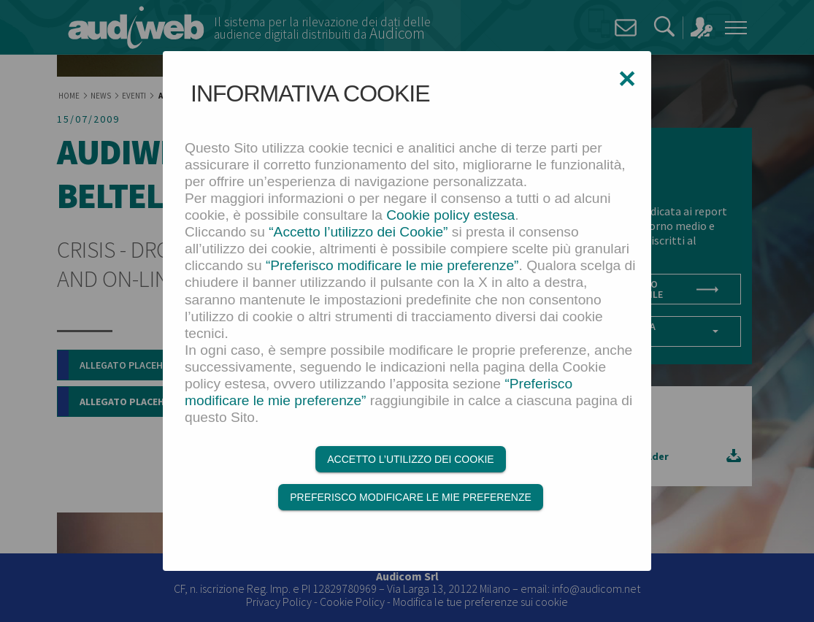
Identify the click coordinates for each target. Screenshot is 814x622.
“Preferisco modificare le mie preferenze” (392, 265)
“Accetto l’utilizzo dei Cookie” (358, 231)
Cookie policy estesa (450, 215)
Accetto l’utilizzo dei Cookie (410, 459)
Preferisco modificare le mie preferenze (410, 497)
